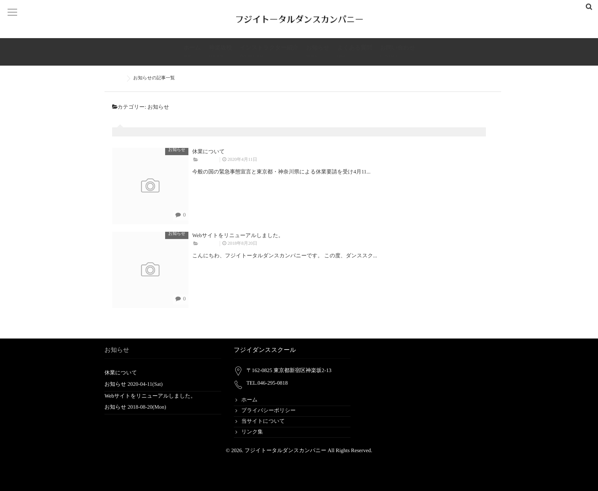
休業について (208, 152)
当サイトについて (263, 421)
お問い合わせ (397, 52)
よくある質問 (354, 52)
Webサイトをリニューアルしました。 (238, 236)
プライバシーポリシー (268, 411)
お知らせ (317, 52)
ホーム (192, 52)
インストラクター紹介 (269, 52)
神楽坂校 (220, 52)
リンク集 (252, 432)
